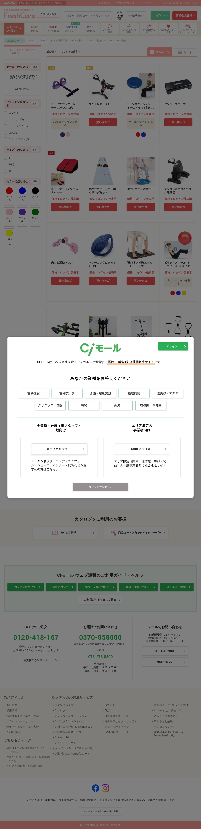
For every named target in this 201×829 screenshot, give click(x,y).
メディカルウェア (58, 449)
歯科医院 (33, 393)
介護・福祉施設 (100, 393)
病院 (84, 405)
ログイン (172, 346)
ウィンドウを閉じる (100, 486)
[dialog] (100, 417)
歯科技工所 (67, 393)
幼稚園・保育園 (150, 405)
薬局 (117, 405)
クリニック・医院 (50, 405)
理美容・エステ (167, 393)
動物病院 (134, 393)
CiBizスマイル (141, 449)
